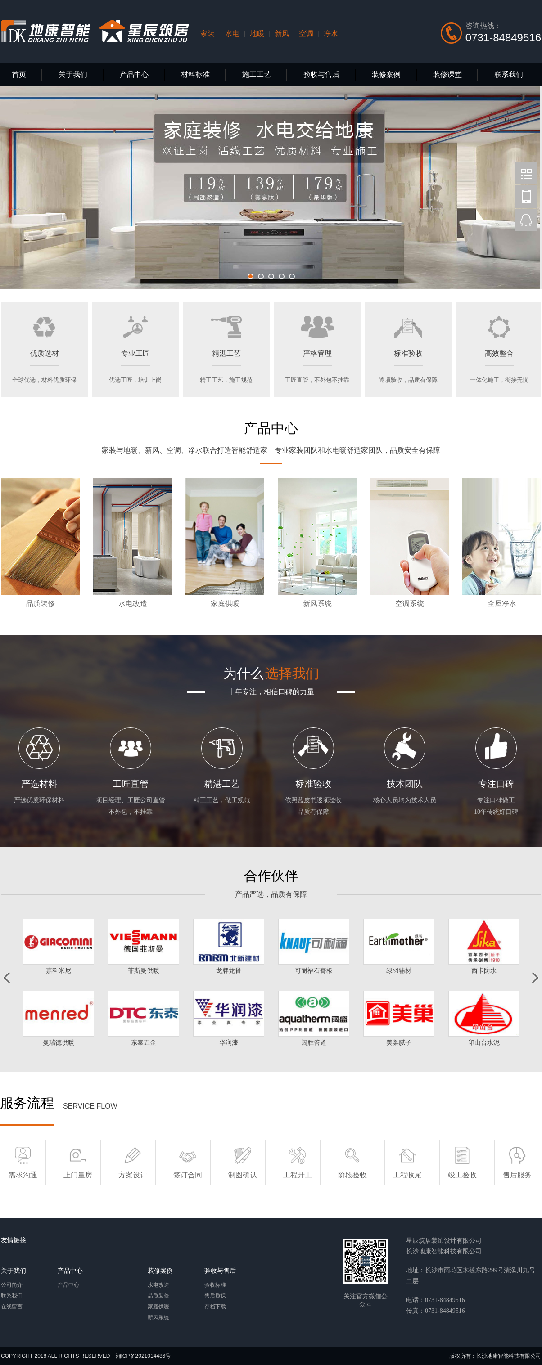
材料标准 (195, 74)
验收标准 (215, 1285)
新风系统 (158, 1317)
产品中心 (134, 74)
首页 (19, 74)
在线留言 (12, 1306)
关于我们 (73, 74)
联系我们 (508, 74)
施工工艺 (256, 74)
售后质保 (215, 1296)
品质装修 (158, 1296)
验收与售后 (321, 74)
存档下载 (215, 1306)
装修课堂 (447, 74)
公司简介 (12, 1285)
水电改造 (158, 1285)
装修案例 (386, 74)
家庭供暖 (158, 1306)
